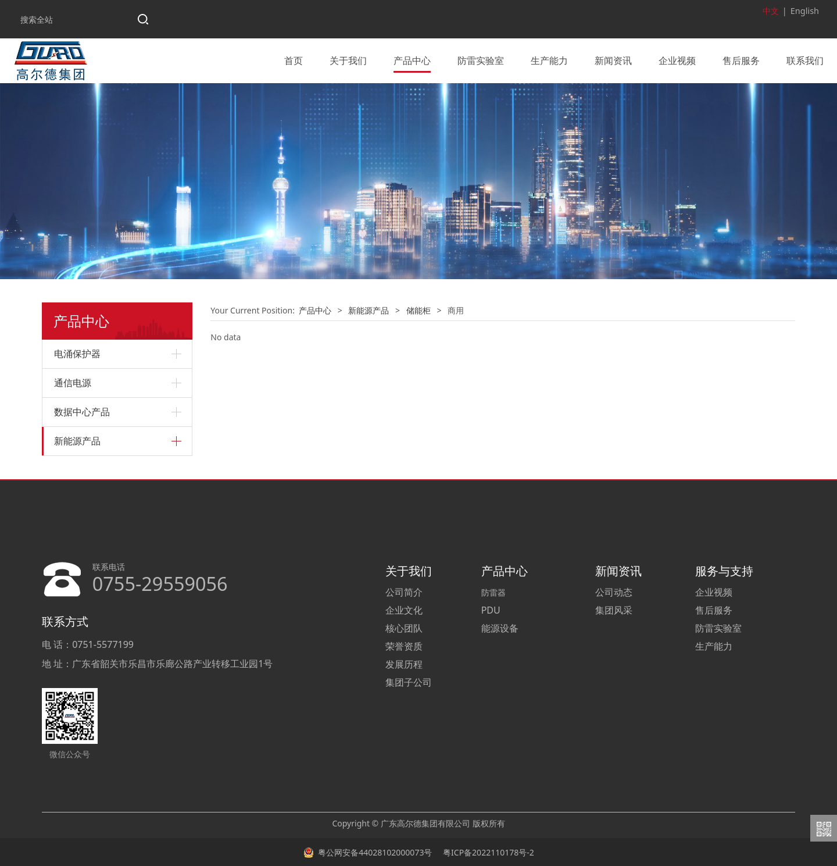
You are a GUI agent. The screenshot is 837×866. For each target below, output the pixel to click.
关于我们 (348, 60)
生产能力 (549, 60)
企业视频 (677, 60)
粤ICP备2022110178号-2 (487, 851)
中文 (772, 10)
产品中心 (412, 60)
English (805, 10)
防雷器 (493, 591)
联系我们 (805, 60)
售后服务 (741, 60)
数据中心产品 (82, 411)
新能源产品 (77, 440)
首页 (293, 60)
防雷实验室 (480, 60)
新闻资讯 (613, 60)
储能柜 (418, 309)
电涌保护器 (77, 353)
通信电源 (72, 382)
